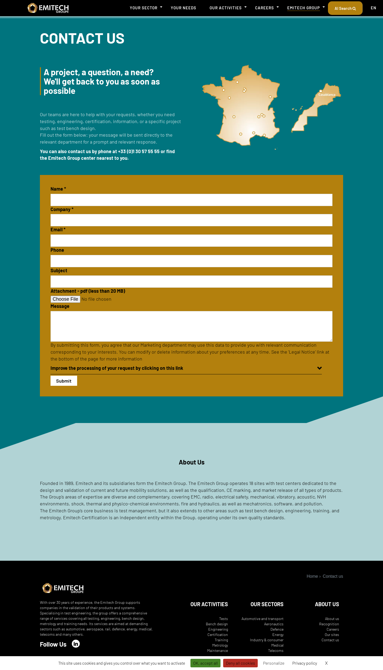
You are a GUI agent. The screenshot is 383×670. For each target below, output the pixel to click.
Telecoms (276, 650)
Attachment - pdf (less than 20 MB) (88, 291)
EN (373, 7)
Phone (57, 250)
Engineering (218, 629)
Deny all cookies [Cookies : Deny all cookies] (240, 662)
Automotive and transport (263, 618)
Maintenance (217, 650)
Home (312, 576)
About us (332, 618)
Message (60, 306)
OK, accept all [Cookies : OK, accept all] (205, 662)
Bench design (217, 624)
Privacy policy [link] (304, 662)
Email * (58, 229)
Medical (277, 645)
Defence (277, 629)
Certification (217, 634)
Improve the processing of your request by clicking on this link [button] (117, 368)
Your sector (143, 7)
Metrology (220, 645)
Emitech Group (303, 7)
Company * (62, 209)
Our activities (226, 7)
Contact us (330, 640)
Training (221, 640)
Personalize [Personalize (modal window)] (273, 662)
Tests (223, 618)
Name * (58, 189)
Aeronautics (274, 624)
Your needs (183, 7)
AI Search (345, 8)
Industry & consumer (267, 640)
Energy (278, 634)
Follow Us (53, 644)
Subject (59, 270)
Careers (264, 7)
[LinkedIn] (76, 644)
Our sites (332, 634)
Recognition (329, 624)
